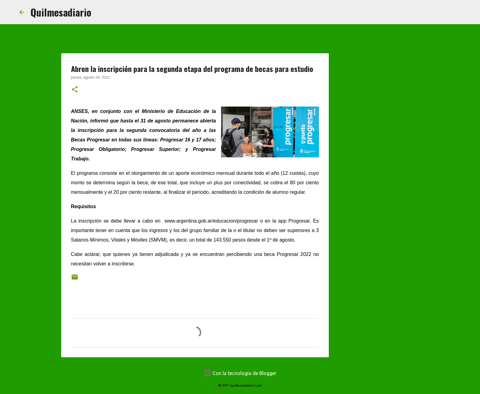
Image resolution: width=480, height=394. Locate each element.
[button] (74, 90)
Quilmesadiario (60, 12)
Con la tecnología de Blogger (240, 373)
